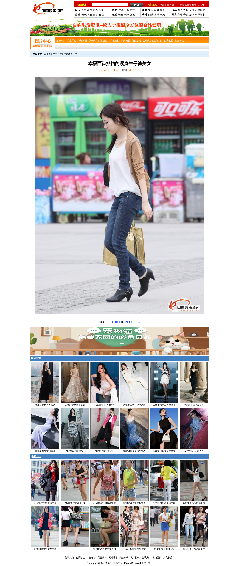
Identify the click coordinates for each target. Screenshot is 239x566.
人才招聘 (135, 557)
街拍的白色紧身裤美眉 (164, 503)
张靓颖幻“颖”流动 (74, 451)
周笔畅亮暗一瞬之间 (104, 451)
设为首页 (156, 557)
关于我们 (69, 557)
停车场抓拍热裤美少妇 (75, 503)
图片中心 (54, 54)
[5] (130, 322)
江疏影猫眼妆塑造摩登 (164, 451)
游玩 (84, 14)
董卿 (169, 4)
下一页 (136, 322)
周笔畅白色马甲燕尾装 (134, 405)
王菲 (174, 4)
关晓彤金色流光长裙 (75, 405)
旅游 (191, 14)
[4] (126, 322)
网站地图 (113, 557)
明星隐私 (200, 10)
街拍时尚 (65, 54)
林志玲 (180, 4)
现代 (121, 10)
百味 (95, 14)
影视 (95, 10)
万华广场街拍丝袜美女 (134, 549)
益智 (132, 14)
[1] (116, 322)
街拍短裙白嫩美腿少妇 (104, 549)
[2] (120, 322)
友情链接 (80, 557)
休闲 (126, 14)
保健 (156, 10)
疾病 (186, 10)
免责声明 (124, 557)
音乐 (186, 14)
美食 (89, 14)
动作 (121, 14)
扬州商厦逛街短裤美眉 (194, 503)
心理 (180, 14)
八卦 (84, 10)
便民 (101, 14)
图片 (180, 10)
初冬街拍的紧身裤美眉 (45, 503)
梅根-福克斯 (198, 4)
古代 (132, 10)
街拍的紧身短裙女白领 (45, 549)
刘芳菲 (163, 4)
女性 (191, 10)
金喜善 (188, 4)
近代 (126, 10)
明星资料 (200, 14)
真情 (156, 14)
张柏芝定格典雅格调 (45, 405)
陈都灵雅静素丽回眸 (45, 451)
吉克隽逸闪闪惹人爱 (194, 451)
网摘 (150, 14)
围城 (162, 14)
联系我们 (146, 557)
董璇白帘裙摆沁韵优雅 (134, 451)
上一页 (110, 322)
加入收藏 (167, 557)
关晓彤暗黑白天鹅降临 (164, 405)
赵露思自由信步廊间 (194, 405)
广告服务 (91, 557)
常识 (150, 10)
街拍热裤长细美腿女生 (134, 503)
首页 (46, 54)
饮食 (162, 10)
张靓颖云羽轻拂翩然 (104, 405)
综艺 (101, 10)
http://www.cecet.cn (108, 70)
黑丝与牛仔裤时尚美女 (194, 549)
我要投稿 (102, 557)
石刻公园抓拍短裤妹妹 (104, 503)
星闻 (89, 10)
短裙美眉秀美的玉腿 (164, 549)
